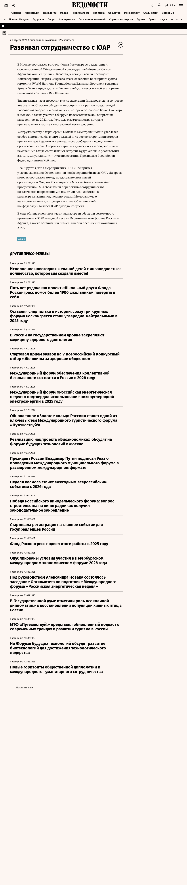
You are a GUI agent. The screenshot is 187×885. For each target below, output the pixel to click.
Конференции (66, 19)
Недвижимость (80, 12)
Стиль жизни (150, 12)
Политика (99, 12)
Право (152, 19)
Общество (114, 12)
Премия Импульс (19, 19)
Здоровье (38, 19)
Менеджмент (132, 12)
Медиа (64, 12)
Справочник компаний (92, 19)
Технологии (49, 12)
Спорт (51, 19)
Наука (163, 19)
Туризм (141, 19)
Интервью (168, 12)
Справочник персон (121, 19)
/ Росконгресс (67, 40)
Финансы (15, 12)
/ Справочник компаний (44, 40)
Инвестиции (32, 12)
